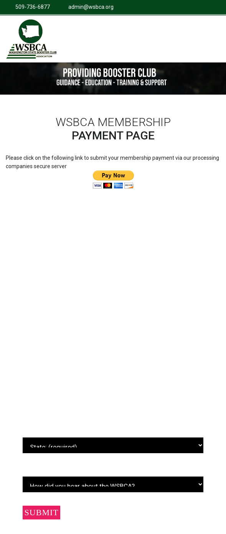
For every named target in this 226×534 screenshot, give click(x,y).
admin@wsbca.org (91, 7)
